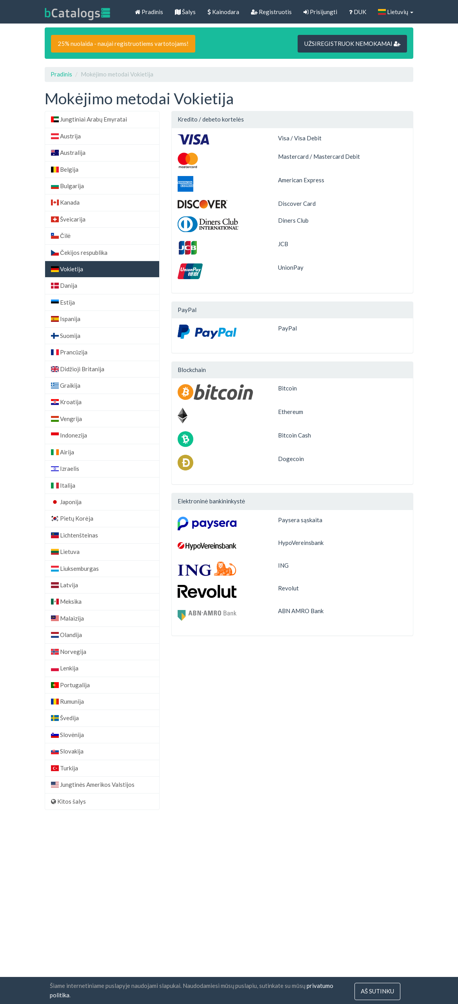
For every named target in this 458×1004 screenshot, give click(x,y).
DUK (357, 11)
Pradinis (149, 11)
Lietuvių (395, 11)
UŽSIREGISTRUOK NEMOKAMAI (352, 43)
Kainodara (223, 11)
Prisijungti (320, 11)
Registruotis (271, 11)
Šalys (185, 11)
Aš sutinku (377, 991)
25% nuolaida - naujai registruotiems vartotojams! (123, 43)
